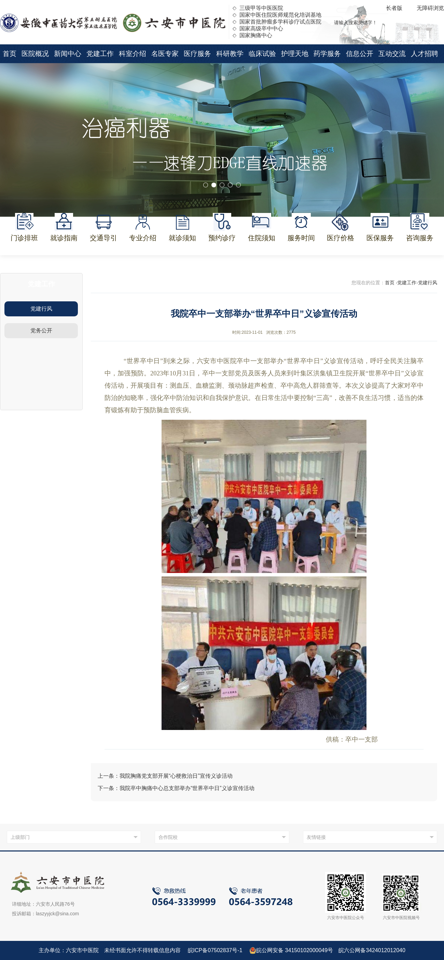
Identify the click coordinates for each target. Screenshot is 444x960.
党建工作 (100, 53)
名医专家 (165, 53)
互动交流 (392, 53)
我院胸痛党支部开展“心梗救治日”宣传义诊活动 (176, 776)
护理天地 (294, 53)
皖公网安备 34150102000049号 (291, 950)
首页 (9, 53)
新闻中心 (67, 53)
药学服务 (327, 53)
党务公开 (41, 330)
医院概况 (35, 53)
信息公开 (359, 53)
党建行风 (41, 309)
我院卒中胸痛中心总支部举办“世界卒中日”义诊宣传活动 (187, 788)
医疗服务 (197, 53)
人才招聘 (424, 53)
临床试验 (262, 53)
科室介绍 (132, 53)
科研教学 (230, 53)
